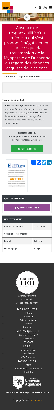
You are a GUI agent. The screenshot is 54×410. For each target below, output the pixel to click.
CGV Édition (28, 353)
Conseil (28, 323)
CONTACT (28, 342)
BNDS (28, 365)
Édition (28, 313)
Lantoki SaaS (36, 400)
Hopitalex (28, 372)
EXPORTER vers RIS (27, 149)
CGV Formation (28, 357)
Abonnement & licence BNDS (28, 368)
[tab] (9, 76)
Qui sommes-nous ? (28, 335)
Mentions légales (28, 350)
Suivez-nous (28, 338)
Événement (28, 327)
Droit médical (17, 100)
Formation (28, 316)
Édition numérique (28, 320)
